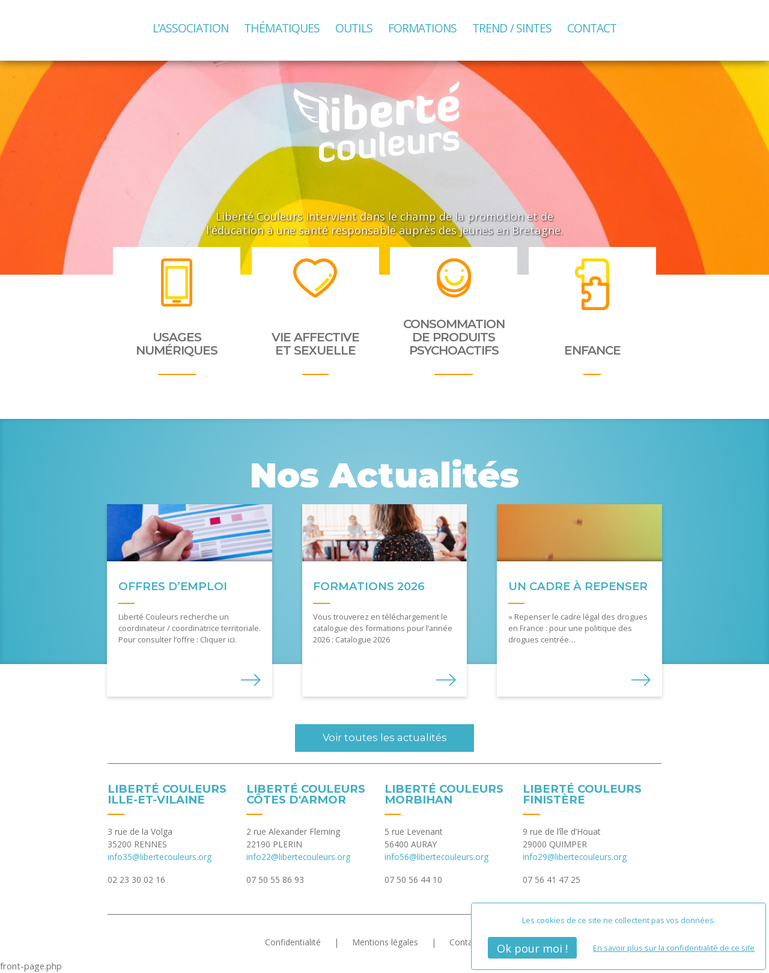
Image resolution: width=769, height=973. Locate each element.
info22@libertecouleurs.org (298, 856)
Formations (422, 28)
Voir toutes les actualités (385, 737)
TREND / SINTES (512, 28)
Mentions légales (385, 942)
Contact (591, 28)
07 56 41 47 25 (551, 879)
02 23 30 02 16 (136, 879)
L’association (191, 28)
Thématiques (281, 28)
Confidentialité (293, 942)
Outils (353, 28)
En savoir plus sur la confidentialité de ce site (674, 947)
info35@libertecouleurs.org (159, 856)
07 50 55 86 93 (275, 879)
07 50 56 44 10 (413, 879)
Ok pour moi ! (532, 948)
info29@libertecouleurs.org (575, 856)
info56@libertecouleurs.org (436, 856)
